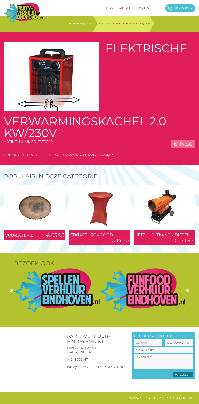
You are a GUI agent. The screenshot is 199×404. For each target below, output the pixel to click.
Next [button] (188, 290)
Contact (145, 8)
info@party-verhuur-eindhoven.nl (95, 367)
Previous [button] (11, 290)
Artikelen (127, 8)
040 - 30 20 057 (77, 359)
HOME (110, 8)
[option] (57, 290)
